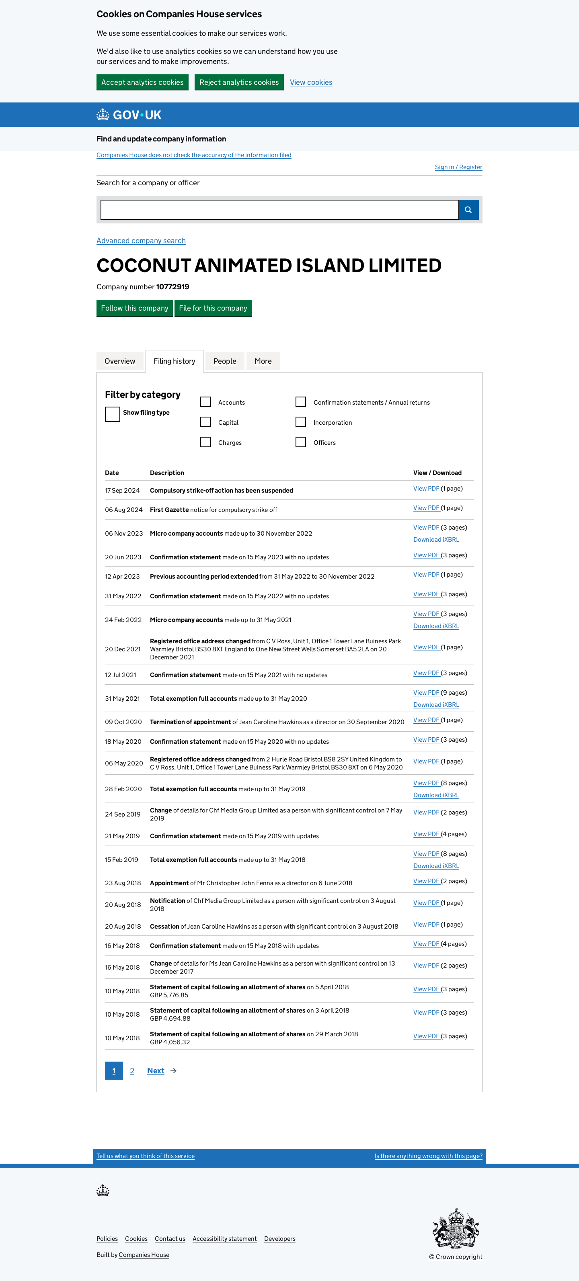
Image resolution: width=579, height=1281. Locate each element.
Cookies (136, 1238)
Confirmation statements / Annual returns (363, 404)
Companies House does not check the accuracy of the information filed (194, 155)
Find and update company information (161, 138)
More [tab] (263, 361)
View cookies (311, 82)
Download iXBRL (436, 539)
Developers (280, 1238)
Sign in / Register (458, 167)
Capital (219, 424)
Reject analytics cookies (239, 82)
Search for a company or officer (148, 182)
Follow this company (134, 308)
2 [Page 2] (132, 1070)
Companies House (144, 1254)
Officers (316, 444)
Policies (107, 1238)
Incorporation (324, 424)
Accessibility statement (225, 1238)
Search (469, 210)
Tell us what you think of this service (145, 1156)
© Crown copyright (455, 1257)
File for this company (213, 308)
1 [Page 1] (114, 1070)
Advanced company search (141, 240)
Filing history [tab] (174, 361)
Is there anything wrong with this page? (428, 1156)
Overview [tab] (120, 361)
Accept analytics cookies (142, 82)
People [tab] (225, 361)
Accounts (222, 404)
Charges (221, 444)
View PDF (427, 488)
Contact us (170, 1238)
